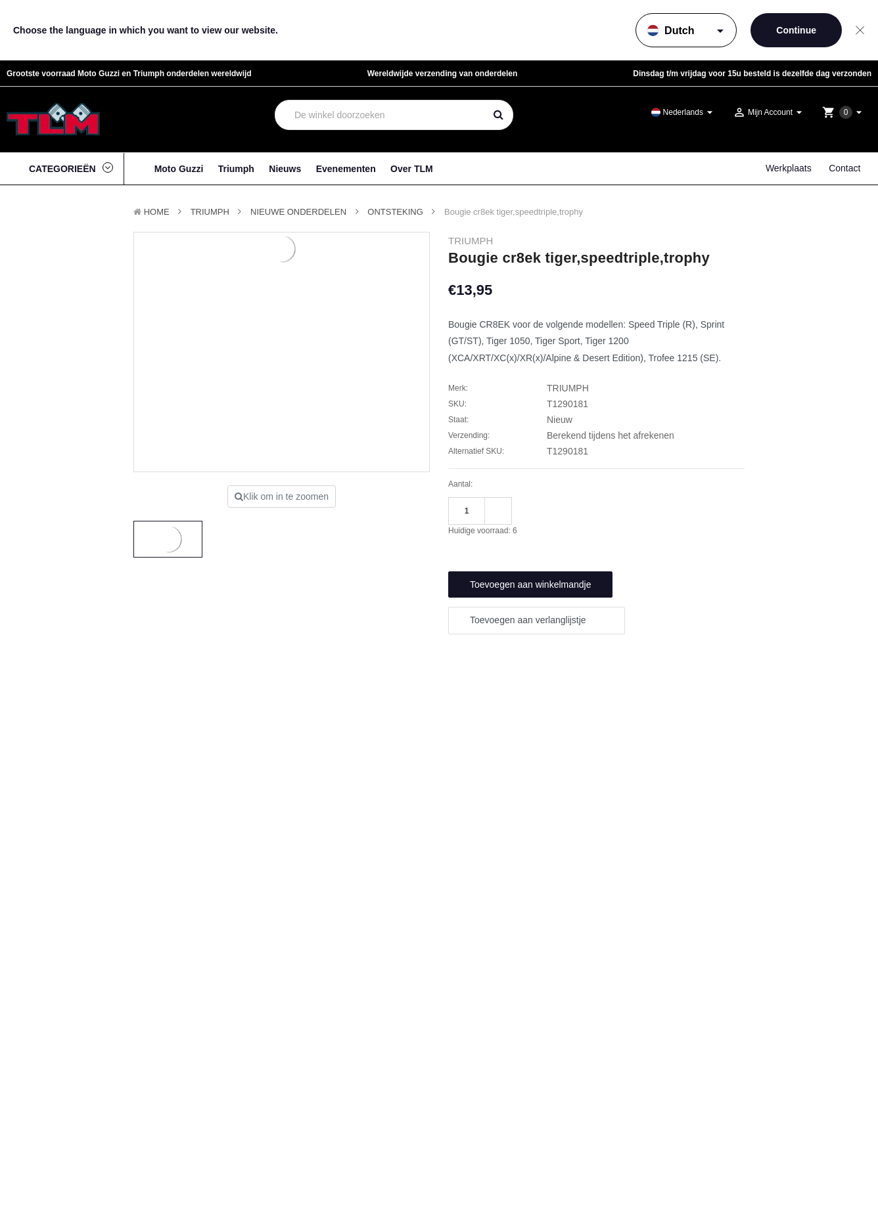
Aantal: (460, 484)
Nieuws (285, 169)
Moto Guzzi (179, 169)
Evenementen (346, 169)
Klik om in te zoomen (282, 496)
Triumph (236, 169)
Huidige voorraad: (482, 530)
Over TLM (411, 169)
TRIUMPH (210, 212)
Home (157, 212)
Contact (844, 168)
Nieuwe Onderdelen (298, 212)
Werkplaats (789, 168)
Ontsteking (395, 212)
